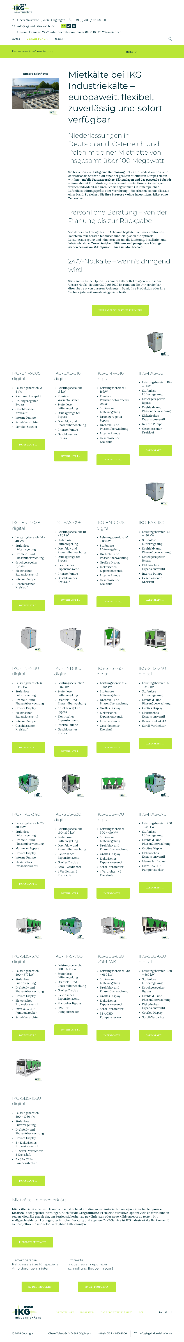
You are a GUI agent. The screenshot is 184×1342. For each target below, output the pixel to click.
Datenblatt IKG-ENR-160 (74, 751)
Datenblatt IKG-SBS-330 (74, 893)
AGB (141, 1312)
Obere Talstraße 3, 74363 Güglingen (41, 20)
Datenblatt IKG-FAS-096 (74, 599)
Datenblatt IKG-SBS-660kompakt (117, 1035)
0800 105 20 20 (95, 32)
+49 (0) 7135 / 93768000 (90, 20)
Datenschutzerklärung (116, 1312)
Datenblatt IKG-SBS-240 (159, 743)
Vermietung (36, 38)
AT (68, 26)
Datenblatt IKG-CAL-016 (74, 456)
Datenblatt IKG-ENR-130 (32, 747)
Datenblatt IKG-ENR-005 (32, 444)
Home (16, 38)
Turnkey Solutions (92, 38)
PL (74, 26)
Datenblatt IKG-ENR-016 (117, 459)
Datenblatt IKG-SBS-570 (32, 1035)
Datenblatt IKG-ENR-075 (117, 601)
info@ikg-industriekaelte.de (36, 26)
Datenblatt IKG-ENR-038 (32, 605)
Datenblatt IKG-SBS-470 (117, 893)
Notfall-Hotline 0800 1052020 (98, 284)
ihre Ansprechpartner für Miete (120, 310)
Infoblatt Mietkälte (32, 1242)
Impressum (87, 1312)
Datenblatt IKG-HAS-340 (32, 884)
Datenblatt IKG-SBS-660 (159, 1035)
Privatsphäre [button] (65, 1312)
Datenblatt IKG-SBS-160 (117, 747)
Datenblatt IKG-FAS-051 (159, 450)
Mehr (118, 38)
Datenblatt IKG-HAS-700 (74, 1029)
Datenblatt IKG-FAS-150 (159, 599)
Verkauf (61, 38)
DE (63, 26)
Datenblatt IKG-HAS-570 (159, 887)
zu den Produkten (40, 1287)
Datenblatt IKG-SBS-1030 (32, 1181)
